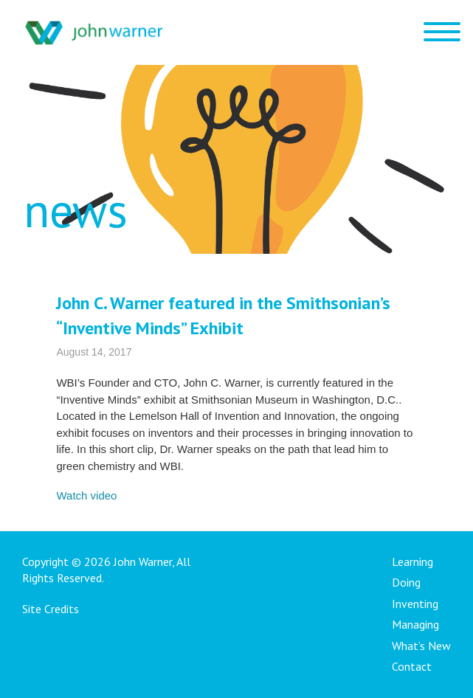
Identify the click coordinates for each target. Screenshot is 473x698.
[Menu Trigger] (442, 31)
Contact (412, 666)
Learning (412, 561)
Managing (415, 624)
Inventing (415, 603)
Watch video (86, 495)
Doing (406, 582)
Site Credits (50, 608)
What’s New (421, 645)
